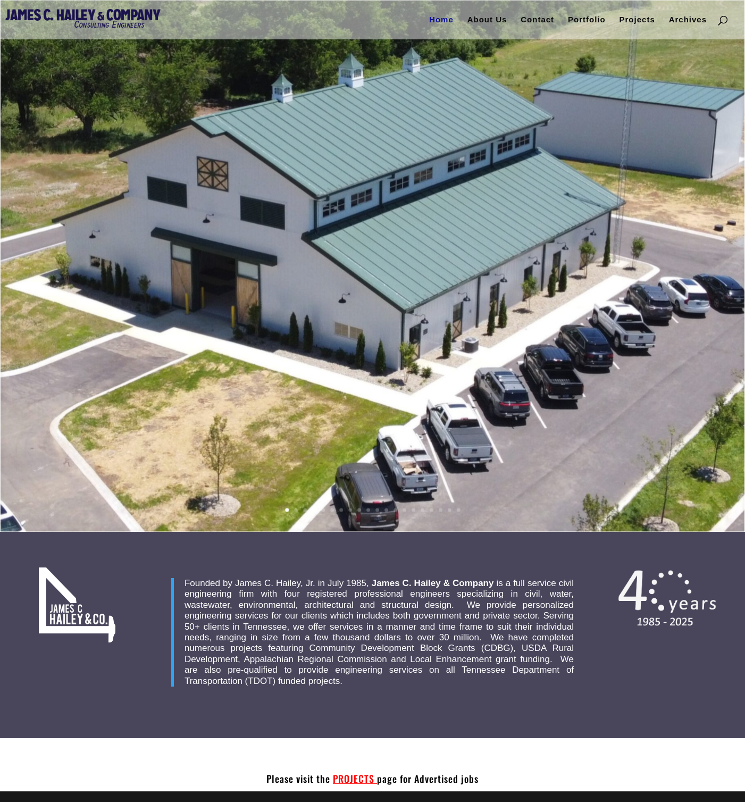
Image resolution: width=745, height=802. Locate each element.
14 (404, 507)
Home (441, 20)
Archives (688, 20)
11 (377, 507)
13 (395, 507)
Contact (537, 20)
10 (368, 507)
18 (439, 507)
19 (448, 507)
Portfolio (587, 20)
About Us (487, 20)
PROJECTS (355, 779)
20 (457, 507)
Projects (637, 20)
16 (421, 507)
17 (430, 507)
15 (413, 507)
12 (386, 507)
